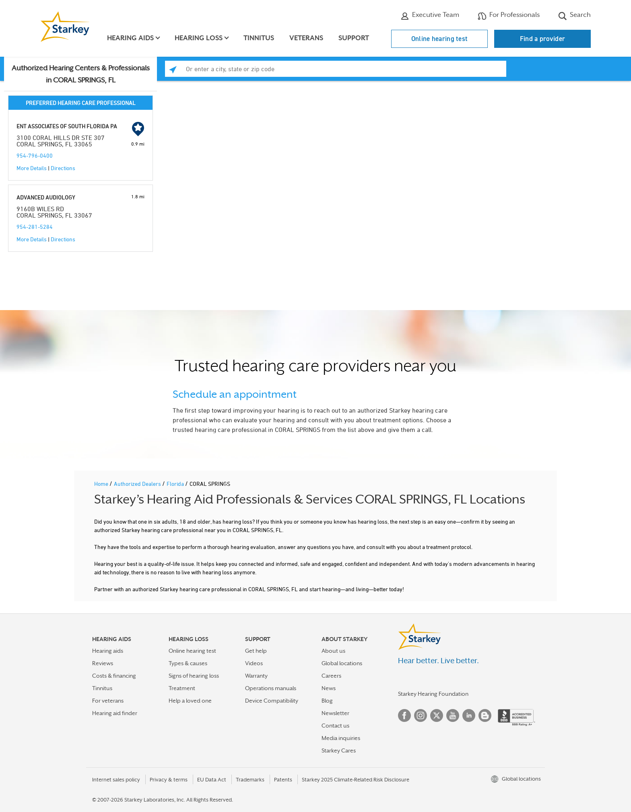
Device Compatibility (271, 700)
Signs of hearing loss (194, 675)
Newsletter (335, 713)
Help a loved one (190, 700)
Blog (327, 700)
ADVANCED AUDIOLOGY (45, 197)
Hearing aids (107, 651)
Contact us (335, 725)
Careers (331, 675)
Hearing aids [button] (130, 38)
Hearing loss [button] (199, 38)
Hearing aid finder (114, 713)
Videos (254, 663)
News (329, 688)
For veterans (108, 700)
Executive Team (429, 16)
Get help (256, 651)
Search (574, 16)
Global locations (342, 663)
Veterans (307, 38)
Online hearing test (439, 38)
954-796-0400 (34, 155)
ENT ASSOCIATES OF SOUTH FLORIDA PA (66, 126)
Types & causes (188, 663)
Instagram (420, 715)
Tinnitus (259, 38)
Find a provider (542, 38)
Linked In (468, 715)
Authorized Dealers (138, 483)
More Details (31, 167)
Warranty (256, 675)
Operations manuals (270, 688)
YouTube (452, 715)
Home (101, 483)
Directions (63, 167)
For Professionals (509, 16)
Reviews (102, 663)
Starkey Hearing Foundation (433, 694)
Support (354, 38)
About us (333, 651)
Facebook (404, 715)
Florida (176, 483)
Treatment (182, 688)
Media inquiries (341, 738)
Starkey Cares (339, 750)
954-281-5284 (34, 226)
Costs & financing (114, 675)
